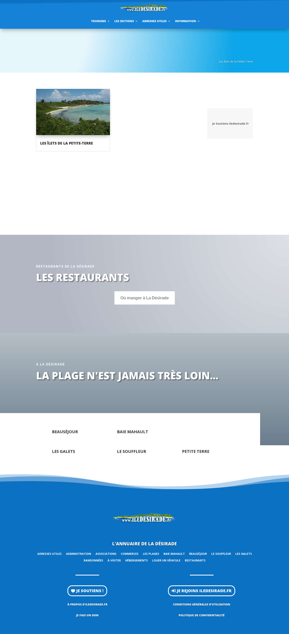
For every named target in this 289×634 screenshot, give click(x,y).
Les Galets (243, 554)
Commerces (129, 554)
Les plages (151, 554)
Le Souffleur (221, 554)
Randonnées (93, 560)
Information (185, 21)
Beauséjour (198, 554)
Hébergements (136, 560)
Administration (78, 554)
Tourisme (98, 21)
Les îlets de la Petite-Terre (66, 143)
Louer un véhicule (166, 560)
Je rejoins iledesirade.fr (204, 590)
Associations (106, 554)
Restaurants (195, 560)
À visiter (114, 560)
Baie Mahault (174, 554)
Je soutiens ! (90, 590)
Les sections (124, 21)
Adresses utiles (154, 21)
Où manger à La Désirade (144, 297)
